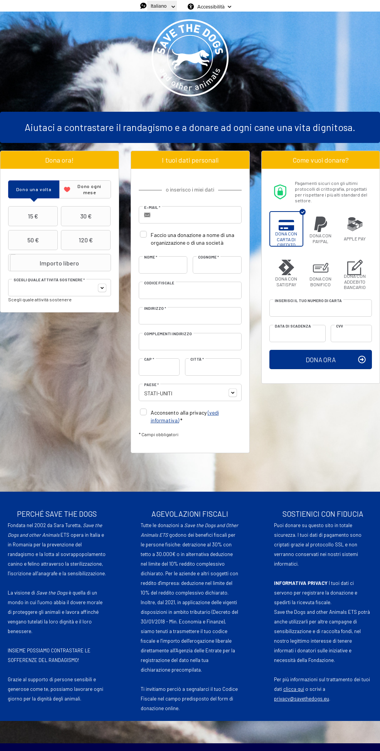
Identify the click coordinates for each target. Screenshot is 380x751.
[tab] (33, 189)
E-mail (152, 207)
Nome (150, 257)
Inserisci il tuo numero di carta (308, 300)
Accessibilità (211, 6)
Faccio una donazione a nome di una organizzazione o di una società (192, 239)
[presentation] (33, 189)
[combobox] (59, 287)
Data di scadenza (293, 326)
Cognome (208, 257)
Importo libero (44, 262)
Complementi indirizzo (168, 333)
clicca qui (293, 689)
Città (197, 359)
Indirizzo (155, 308)
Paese (151, 384)
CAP (149, 359)
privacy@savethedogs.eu (301, 699)
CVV (339, 326)
